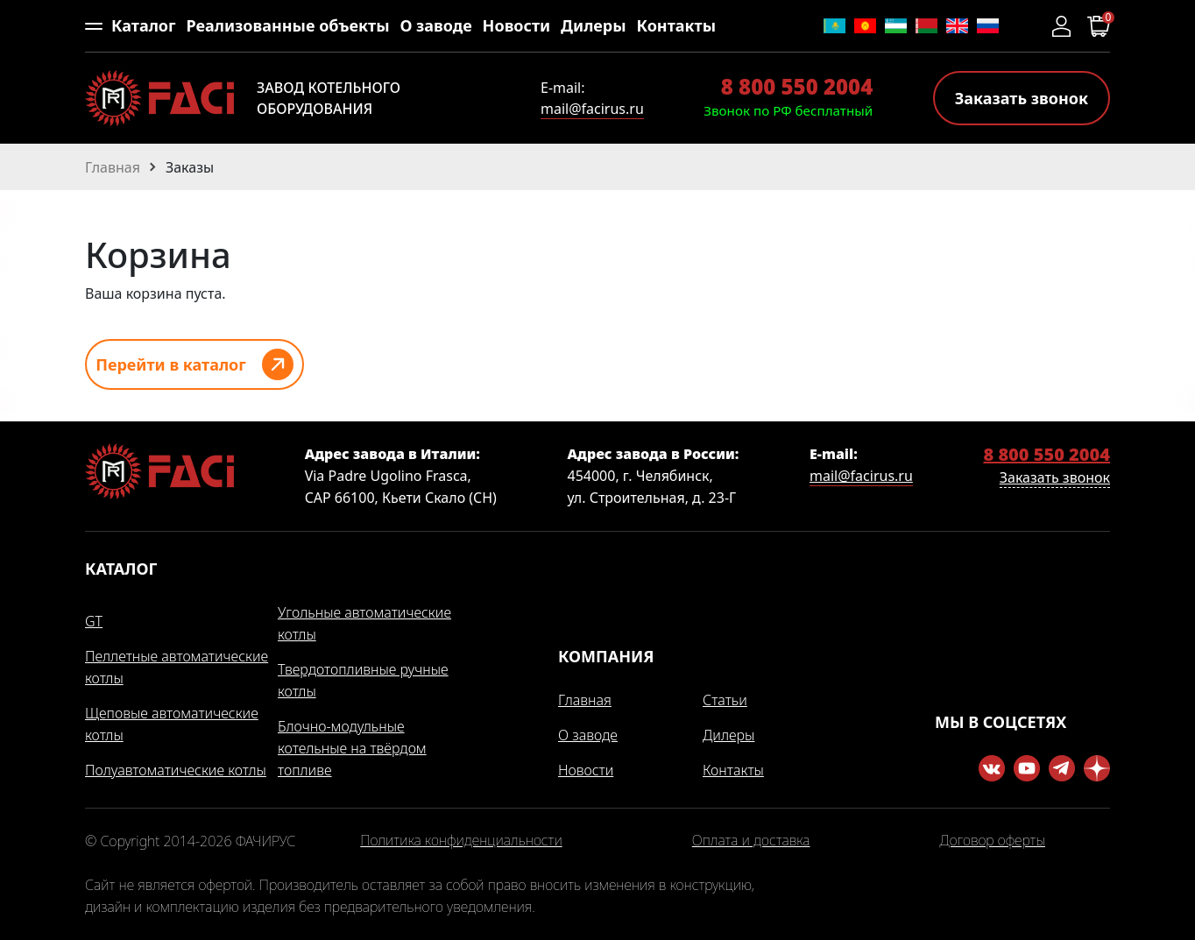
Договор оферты (992, 841)
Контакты (676, 25)
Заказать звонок (1021, 98)
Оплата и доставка (751, 841)
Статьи (725, 700)
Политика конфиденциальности (461, 841)
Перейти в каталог (170, 364)
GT (94, 621)
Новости (517, 25)
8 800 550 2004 (797, 86)
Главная (585, 700)
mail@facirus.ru (592, 108)
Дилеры (593, 25)
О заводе (435, 25)
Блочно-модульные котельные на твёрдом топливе (352, 748)
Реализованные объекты (287, 25)
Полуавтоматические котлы (175, 770)
